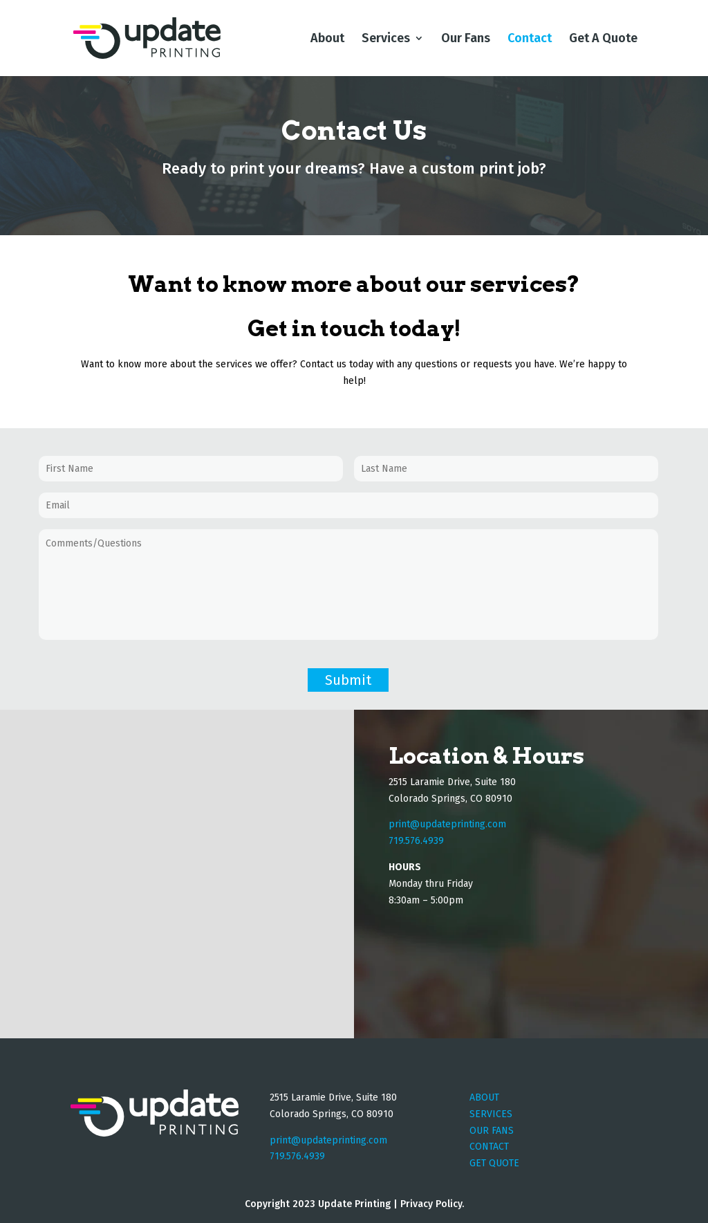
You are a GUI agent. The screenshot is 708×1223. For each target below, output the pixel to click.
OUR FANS (491, 1131)
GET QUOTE (494, 1163)
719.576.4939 (297, 1156)
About (327, 39)
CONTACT (489, 1146)
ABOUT (484, 1097)
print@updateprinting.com (447, 824)
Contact (529, 39)
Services (386, 39)
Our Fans (465, 39)
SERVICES (490, 1114)
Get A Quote (603, 39)
